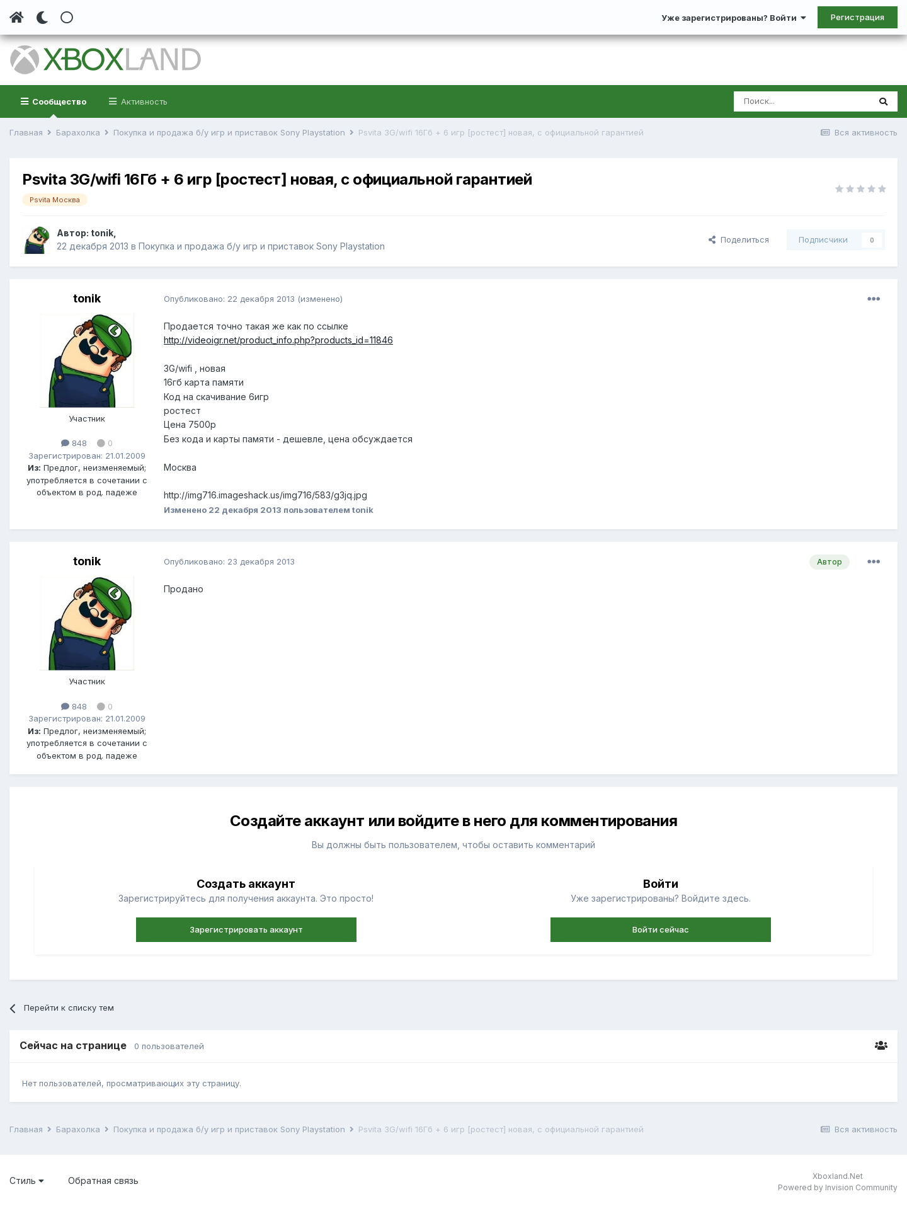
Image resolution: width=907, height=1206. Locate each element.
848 (74, 443)
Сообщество (58, 107)
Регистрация (857, 17)
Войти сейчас (660, 929)
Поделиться (739, 239)
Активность (143, 101)
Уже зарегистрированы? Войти (733, 18)
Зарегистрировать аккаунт (246, 929)
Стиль (26, 1180)
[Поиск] (801, 101)
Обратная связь (103, 1180)
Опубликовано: (229, 299)
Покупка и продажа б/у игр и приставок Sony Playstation (262, 246)
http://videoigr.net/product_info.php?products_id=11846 (278, 340)
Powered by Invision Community (838, 1187)
